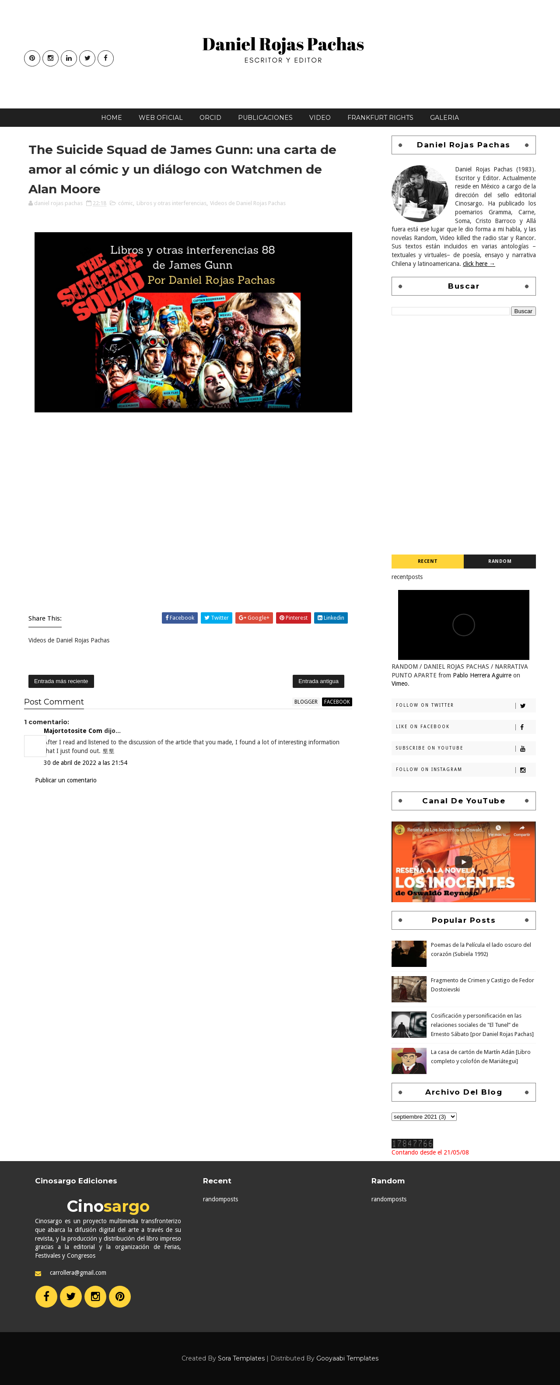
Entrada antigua (318, 681)
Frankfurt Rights (380, 118)
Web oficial (161, 118)
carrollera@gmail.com (78, 1272)
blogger (306, 702)
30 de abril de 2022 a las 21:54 (85, 762)
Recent (428, 561)
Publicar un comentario (66, 780)
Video (320, 118)
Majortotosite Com (73, 730)
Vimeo (400, 683)
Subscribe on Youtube (466, 749)
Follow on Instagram (466, 770)
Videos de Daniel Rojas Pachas (248, 203)
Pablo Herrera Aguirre (482, 675)
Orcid (210, 118)
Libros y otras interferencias (171, 203)
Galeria (444, 118)
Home (111, 118)
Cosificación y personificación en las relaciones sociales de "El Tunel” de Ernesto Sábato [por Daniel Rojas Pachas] (482, 1024)
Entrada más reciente (61, 681)
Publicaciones (265, 118)
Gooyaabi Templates (347, 1358)
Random (499, 561)
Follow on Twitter (466, 706)
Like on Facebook (466, 727)
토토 (108, 750)
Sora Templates (241, 1358)
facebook (337, 702)
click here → (479, 263)
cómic (125, 203)
